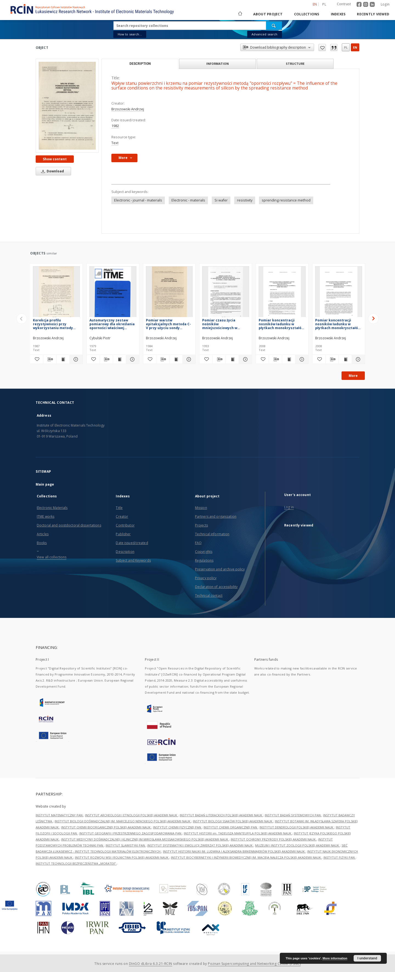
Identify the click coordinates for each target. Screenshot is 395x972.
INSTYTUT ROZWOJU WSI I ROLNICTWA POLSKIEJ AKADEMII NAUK (122, 857)
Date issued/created (132, 542)
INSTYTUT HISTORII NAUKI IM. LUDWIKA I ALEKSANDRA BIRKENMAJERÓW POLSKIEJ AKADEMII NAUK (234, 851)
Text (115, 143)
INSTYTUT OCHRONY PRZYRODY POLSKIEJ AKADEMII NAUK (274, 839)
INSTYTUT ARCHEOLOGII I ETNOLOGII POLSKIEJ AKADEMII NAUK (131, 815)
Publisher (123, 534)
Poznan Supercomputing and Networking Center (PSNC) (254, 963)
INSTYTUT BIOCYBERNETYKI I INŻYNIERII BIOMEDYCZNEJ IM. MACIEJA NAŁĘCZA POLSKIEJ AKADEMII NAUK (246, 857)
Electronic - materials (188, 200)
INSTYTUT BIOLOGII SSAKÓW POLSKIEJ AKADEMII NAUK (233, 821)
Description (125, 551)
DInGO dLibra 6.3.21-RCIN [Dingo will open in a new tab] (150, 963)
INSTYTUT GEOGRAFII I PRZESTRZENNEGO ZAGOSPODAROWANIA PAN (130, 833)
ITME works (45, 516)
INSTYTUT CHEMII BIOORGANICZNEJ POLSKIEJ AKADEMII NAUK (106, 827)
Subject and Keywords (133, 560)
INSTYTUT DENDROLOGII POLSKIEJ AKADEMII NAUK (296, 827)
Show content (55, 159)
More (353, 375)
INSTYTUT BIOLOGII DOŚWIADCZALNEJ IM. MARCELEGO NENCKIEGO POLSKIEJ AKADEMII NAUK (123, 821)
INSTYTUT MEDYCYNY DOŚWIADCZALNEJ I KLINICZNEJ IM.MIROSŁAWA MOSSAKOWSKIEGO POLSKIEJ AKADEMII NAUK (145, 839)
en (355, 47)
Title (119, 507)
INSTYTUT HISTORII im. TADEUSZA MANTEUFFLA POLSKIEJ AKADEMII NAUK (238, 833)
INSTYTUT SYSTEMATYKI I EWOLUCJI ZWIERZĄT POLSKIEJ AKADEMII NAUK (200, 845)
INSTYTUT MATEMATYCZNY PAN (59, 815)
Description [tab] (140, 64)
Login (385, 4)
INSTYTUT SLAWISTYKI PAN (126, 845)
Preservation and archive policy (220, 569)
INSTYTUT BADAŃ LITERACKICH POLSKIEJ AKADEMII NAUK (221, 815)
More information (335, 958)
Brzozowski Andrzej (127, 109)
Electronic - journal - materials (138, 200)
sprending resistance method (286, 200)
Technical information (212, 534)
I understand (367, 958)
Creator (122, 516)
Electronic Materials (52, 507)
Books (42, 542)
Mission (201, 507)
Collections (306, 14)
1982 (115, 126)
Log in (289, 507)
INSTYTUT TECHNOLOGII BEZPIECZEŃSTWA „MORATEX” (76, 863)
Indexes (338, 14)
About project (268, 14)
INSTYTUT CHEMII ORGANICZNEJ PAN (231, 827)
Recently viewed (373, 14)
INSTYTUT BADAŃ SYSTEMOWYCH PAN (293, 815)
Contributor (125, 525)
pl (346, 47)
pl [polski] (324, 4)
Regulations (204, 560)
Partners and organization (215, 516)
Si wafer (221, 200)
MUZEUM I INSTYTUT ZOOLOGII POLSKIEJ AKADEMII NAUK (297, 845)
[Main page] (239, 14)
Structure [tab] (295, 63)
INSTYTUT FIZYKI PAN (339, 857)
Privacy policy (206, 578)
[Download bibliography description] (49, 359)
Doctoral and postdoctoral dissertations (69, 525)
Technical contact (208, 595)
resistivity (244, 200)
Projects (201, 525)
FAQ (198, 542)
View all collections (51, 557)
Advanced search (264, 34)
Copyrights (203, 551)
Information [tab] (217, 63)
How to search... (130, 34)
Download (51, 171)
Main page (45, 484)
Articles (43, 534)
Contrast (344, 4)
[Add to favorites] (36, 359)
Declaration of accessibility (216, 586)
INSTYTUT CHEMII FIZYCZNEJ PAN (177, 827)
